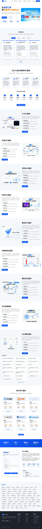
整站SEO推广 (24, 493)
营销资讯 (27, 520)
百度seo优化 (15, 491)
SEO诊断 (8, 505)
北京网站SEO (16, 501)
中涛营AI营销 (22, 501)
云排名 (22, 487)
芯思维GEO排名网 (31, 501)
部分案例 (27, 517)
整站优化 (3, 487)
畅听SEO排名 (4, 503)
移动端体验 (38, 505)
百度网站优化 (4, 497)
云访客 (35, 491)
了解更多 (21, 61)
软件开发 (19, 520)
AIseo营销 (14, 497)
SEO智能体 (18, 499)
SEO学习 (8, 495)
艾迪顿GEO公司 (13, 495)
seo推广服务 (9, 497)
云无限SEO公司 (29, 495)
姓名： (5, 458)
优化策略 (16, 505)
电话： (5, 461)
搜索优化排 (27, 497)
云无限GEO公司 (14, 489)
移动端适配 (3, 507)
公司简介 (27, 516)
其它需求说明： (6, 467)
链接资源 (25, 505)
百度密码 (38, 495)
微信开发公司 (14, 503)
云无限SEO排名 (10, 501)
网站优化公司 (24, 495)
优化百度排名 (30, 491)
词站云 (36, 487)
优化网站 (19, 491)
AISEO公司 (9, 489)
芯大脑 (34, 495)
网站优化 (31, 487)
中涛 (36, 497)
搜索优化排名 (4, 491)
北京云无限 (25, 503)
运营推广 (19, 517)
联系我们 (27, 521)
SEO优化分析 (27, 487)
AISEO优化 (3, 505)
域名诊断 (34, 505)
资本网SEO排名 (4, 501)
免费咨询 (4, 17)
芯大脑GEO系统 (4, 499)
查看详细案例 (8, 411)
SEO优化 (34, 503)
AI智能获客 (9, 503)
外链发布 (21, 505)
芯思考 (26, 501)
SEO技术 (12, 507)
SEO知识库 (35, 527)
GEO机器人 (38, 499)
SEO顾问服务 (24, 491)
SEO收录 (12, 505)
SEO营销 (18, 495)
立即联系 (11, 56)
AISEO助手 (3, 495)
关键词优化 (8, 493)
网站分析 (13, 487)
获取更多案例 (21, 434)
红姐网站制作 (9, 491)
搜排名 (13, 493)
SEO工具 (26, 507)
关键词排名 (34, 489)
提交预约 (11, 473)
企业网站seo (8, 487)
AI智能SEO (20, 489)
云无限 (30, 489)
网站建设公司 (4, 489)
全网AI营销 (33, 499)
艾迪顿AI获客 (35, 493)
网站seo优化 (29, 493)
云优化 (14, 499)
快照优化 (29, 505)
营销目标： (5, 464)
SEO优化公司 (25, 489)
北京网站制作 (32, 497)
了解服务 (10, 17)
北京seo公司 (18, 487)
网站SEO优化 (38, 501)
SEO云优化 (3, 493)
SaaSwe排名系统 (17, 493)
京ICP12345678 (8, 527)
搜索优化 (22, 497)
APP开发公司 (20, 503)
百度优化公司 (24, 499)
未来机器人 (30, 503)
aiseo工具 (28, 499)
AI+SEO (19, 521)
